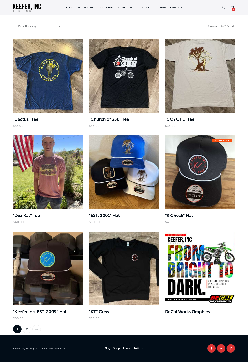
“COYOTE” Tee (179, 119)
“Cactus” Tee (25, 119)
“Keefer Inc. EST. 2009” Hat (39, 311)
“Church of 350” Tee (109, 119)
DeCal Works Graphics (187, 311)
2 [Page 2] (27, 329)
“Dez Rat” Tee (26, 215)
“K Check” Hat (179, 215)
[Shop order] (39, 26)
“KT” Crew (99, 311)
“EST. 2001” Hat (104, 215)
